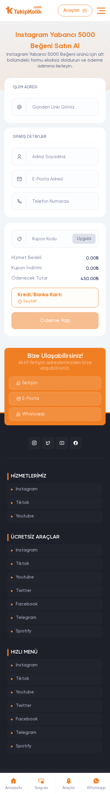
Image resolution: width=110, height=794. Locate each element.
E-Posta (27, 398)
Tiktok (22, 502)
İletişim (27, 383)
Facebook (27, 604)
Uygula (84, 238)
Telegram (26, 617)
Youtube (25, 516)
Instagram (27, 489)
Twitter (23, 590)
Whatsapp (30, 414)
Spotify (23, 631)
